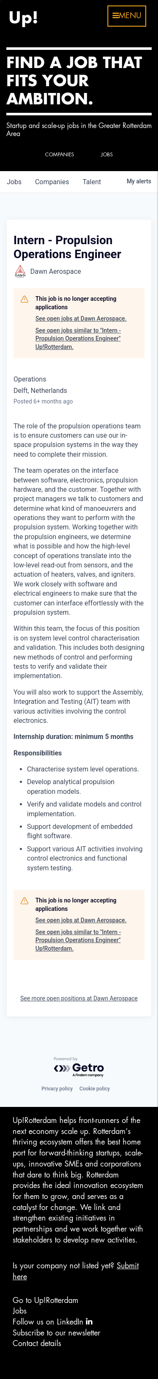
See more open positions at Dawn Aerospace (79, 998)
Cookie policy (95, 1089)
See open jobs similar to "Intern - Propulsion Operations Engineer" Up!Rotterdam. (78, 338)
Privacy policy (56, 1089)
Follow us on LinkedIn (52, 1322)
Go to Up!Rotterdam (45, 1300)
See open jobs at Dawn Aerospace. (80, 318)
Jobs (20, 1311)
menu (126, 15)
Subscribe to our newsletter (56, 1333)
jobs (14, 182)
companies (52, 182)
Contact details (37, 1343)
